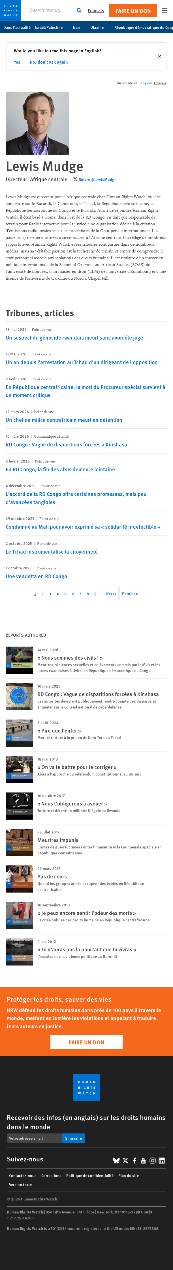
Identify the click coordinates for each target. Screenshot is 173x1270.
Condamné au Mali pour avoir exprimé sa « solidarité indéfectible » (83, 526)
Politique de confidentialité (90, 1175)
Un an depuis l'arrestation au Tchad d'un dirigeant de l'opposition (82, 362)
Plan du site (128, 1175)
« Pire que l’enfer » (59, 730)
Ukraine (100, 27)
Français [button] (96, 10)
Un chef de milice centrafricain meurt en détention (64, 420)
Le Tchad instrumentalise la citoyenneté (52, 551)
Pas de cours (52, 876)
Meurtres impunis (57, 840)
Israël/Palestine (52, 27)
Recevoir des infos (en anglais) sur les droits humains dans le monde (86, 1121)
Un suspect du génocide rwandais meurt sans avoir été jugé (74, 337)
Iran (79, 27)
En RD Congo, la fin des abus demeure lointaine (60, 469)
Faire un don (133, 11)
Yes (17, 62)
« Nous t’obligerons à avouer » (72, 803)
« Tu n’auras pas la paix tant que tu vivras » (86, 949)
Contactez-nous (23, 1175)
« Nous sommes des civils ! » (70, 657)
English (146, 83)
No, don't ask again (49, 62)
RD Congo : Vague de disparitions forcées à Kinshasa (66, 444)
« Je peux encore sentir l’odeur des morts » (86, 913)
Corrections (51, 1175)
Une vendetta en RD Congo (36, 576)
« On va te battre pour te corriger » (77, 767)
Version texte (20, 1184)
